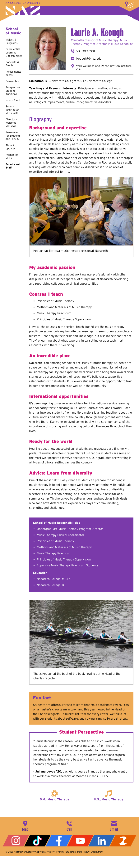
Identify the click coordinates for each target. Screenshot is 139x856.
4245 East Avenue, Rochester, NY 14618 (25, 825)
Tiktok (37, 840)
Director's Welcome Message (11, 123)
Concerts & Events (12, 64)
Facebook (59, 840)
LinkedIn (101, 840)
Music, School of (122, 43)
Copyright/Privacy (44, 851)
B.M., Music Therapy (54, 799)
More (129, 5)
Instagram (16, 840)
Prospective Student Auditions (13, 91)
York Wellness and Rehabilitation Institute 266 (104, 67)
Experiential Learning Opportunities (14, 52)
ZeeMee (123, 840)
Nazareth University (23, 8)
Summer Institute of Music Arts (12, 110)
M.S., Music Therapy (108, 799)
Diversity (59, 851)
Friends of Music (12, 156)
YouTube (80, 840)
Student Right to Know (77, 851)
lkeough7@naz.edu (88, 58)
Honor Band (13, 100)
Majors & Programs (12, 41)
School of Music (13, 31)
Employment (96, 851)
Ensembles (12, 81)
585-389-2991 (85, 51)
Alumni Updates (11, 147)
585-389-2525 (69, 825)
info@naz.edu (114, 825)
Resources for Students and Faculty (13, 135)
